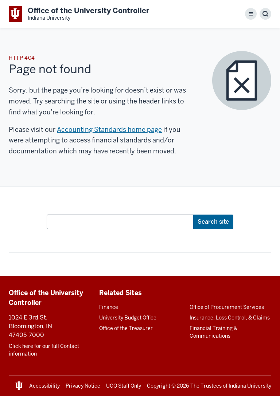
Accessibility (44, 386)
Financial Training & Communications (213, 332)
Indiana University (250, 386)
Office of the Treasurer (126, 328)
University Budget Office (127, 317)
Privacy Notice (83, 386)
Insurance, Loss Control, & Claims (230, 317)
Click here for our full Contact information (44, 350)
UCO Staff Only (123, 386)
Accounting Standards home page (109, 129)
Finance (108, 307)
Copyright (158, 386)
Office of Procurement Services (227, 307)
